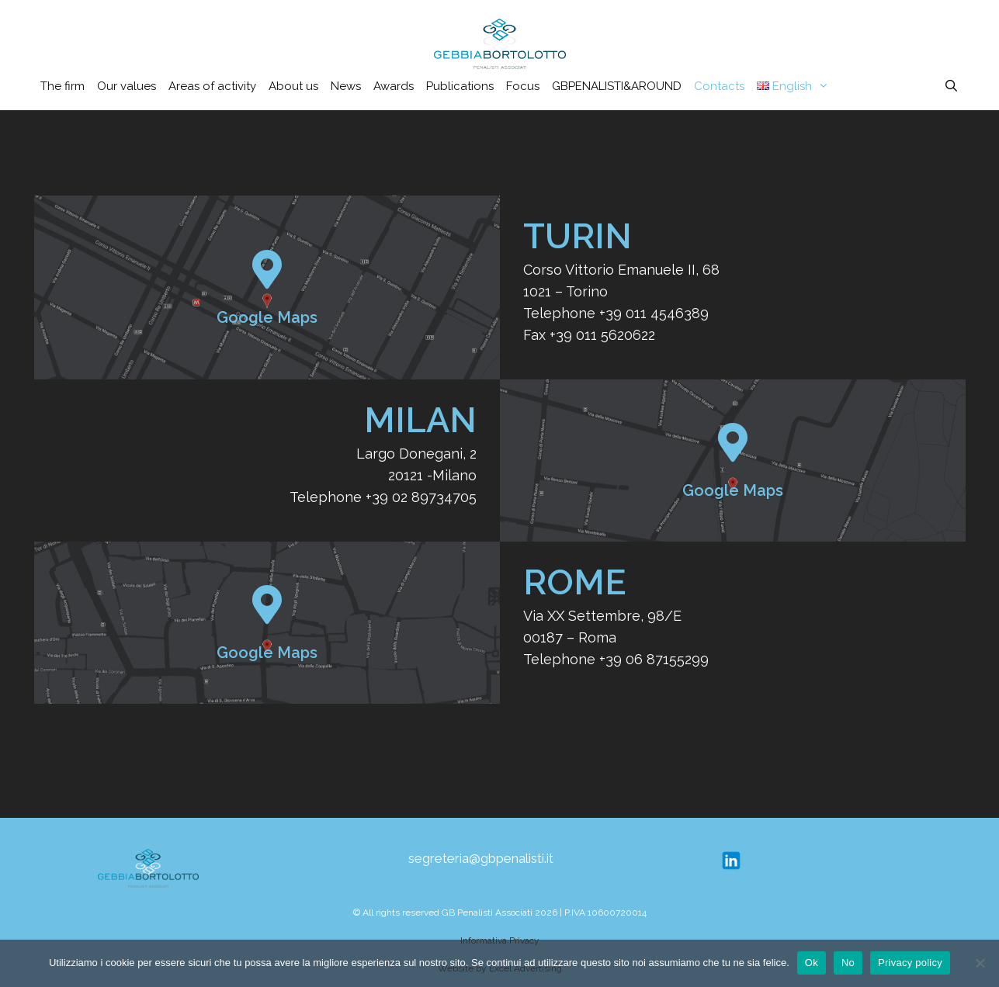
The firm (62, 86)
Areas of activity (212, 86)
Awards (393, 86)
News (346, 86)
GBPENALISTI (617, 86)
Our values (126, 86)
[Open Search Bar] (951, 86)
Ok (811, 962)
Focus (522, 86)
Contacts (719, 86)
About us (293, 86)
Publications (460, 86)
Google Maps (267, 317)
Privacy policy (910, 962)
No (848, 962)
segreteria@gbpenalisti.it (480, 858)
